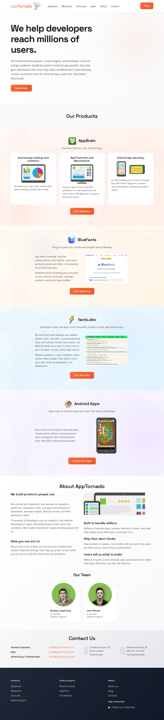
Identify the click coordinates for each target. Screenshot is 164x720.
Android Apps (18, 700)
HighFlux (64, 690)
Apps (93, 6)
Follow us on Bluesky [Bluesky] (121, 707)
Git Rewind (65, 695)
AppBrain (53, 6)
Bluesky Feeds (67, 686)
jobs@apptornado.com (61, 651)
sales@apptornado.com (62, 656)
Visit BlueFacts (82, 291)
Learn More (21, 88)
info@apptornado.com (61, 647)
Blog (146, 5)
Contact (115, 6)
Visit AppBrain (82, 211)
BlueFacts (67, 6)
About (103, 6)
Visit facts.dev (82, 375)
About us (113, 686)
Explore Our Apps (82, 460)
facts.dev (81, 6)
